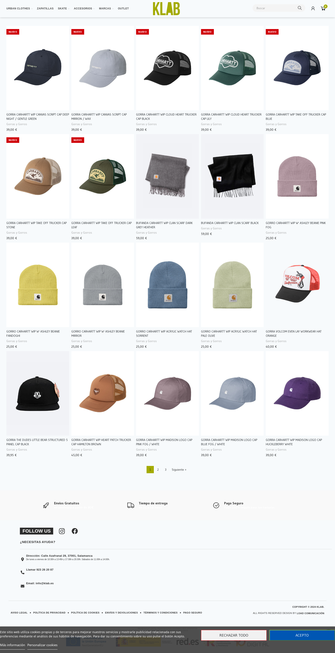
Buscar (300, 8)
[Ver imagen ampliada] (166, 8)
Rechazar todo (233, 635)
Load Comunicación (310, 613)
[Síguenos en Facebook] (75, 531)
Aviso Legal (19, 612)
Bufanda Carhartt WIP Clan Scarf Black (230, 223)
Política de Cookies (85, 612)
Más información (12, 645)
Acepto (302, 635)
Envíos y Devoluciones (121, 612)
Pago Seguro (192, 612)
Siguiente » (179, 469)
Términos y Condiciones (161, 612)
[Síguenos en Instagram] (62, 531)
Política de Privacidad (49, 612)
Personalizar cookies (42, 645)
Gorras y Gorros (16, 124)
